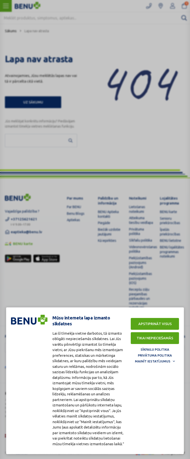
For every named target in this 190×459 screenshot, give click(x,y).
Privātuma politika (155, 355)
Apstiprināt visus (155, 324)
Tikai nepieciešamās (155, 338)
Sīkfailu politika (155, 349)
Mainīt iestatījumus (152, 361)
